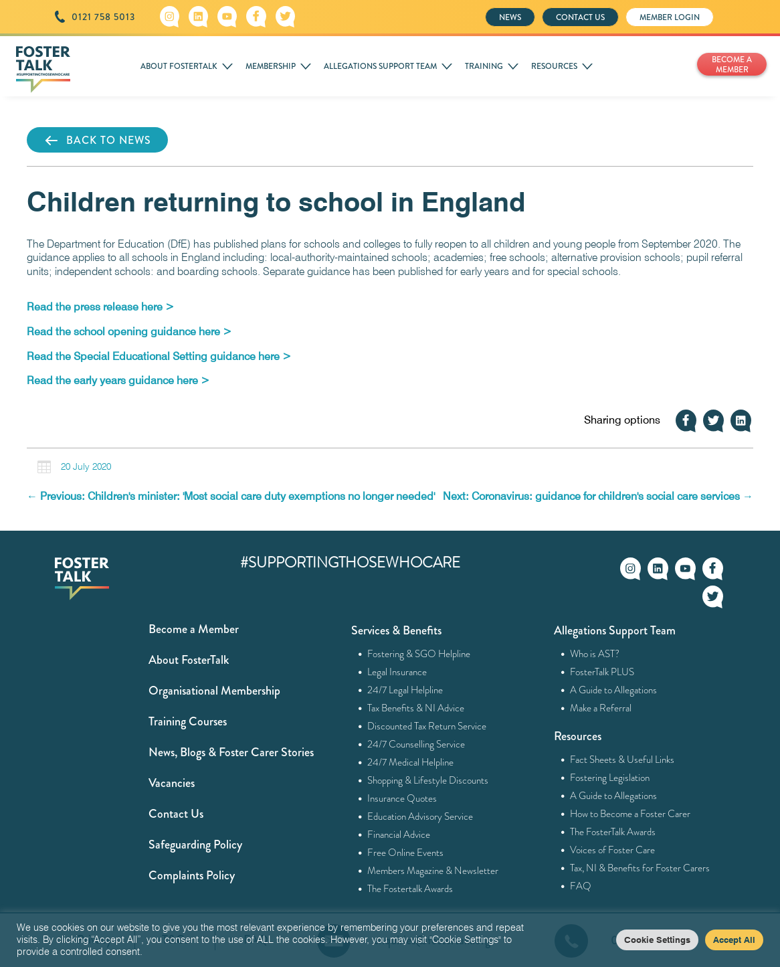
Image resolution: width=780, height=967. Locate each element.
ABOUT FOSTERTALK (178, 66)
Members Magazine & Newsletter (433, 870)
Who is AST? (595, 653)
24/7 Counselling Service (416, 744)
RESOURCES (554, 66)
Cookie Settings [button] (657, 939)
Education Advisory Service (420, 816)
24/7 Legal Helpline (405, 690)
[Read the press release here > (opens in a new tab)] (100, 306)
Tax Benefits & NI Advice (416, 708)
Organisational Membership (214, 690)
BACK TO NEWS (97, 141)
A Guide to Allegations (614, 690)
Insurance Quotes (402, 798)
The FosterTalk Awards (613, 831)
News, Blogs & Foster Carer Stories (231, 752)
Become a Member (194, 629)
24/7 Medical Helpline (411, 762)
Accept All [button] (734, 939)
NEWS (510, 17)
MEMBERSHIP (271, 66)
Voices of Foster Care (613, 850)
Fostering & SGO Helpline (419, 653)
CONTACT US (580, 17)
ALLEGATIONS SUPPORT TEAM (380, 66)
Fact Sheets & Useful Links (622, 759)
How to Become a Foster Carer (630, 813)
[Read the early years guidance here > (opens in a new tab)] (118, 380)
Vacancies (172, 783)
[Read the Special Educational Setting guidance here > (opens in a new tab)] (159, 356)
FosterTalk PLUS (602, 672)
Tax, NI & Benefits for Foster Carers (640, 868)
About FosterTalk (189, 660)
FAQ (581, 886)
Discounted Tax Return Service (427, 726)
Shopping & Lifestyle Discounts (428, 780)
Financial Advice (399, 834)
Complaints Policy (192, 875)
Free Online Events (406, 852)
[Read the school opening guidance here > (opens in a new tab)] (129, 331)
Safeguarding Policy (195, 844)
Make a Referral (601, 708)
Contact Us (176, 813)
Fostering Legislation (610, 777)
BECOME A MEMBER (732, 65)
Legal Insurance (397, 672)
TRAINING (484, 66)
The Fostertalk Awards (410, 888)
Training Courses (188, 721)
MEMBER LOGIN (670, 17)
